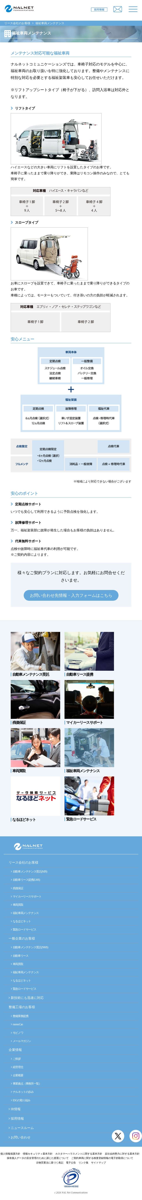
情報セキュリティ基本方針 (38, 1153)
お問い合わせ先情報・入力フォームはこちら (71, 595)
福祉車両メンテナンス (25, 913)
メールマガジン (21, 1041)
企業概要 (17, 1075)
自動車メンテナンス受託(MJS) (29, 871)
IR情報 (16, 1109)
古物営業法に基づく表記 (49, 1162)
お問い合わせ (21, 1137)
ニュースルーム (22, 1128)
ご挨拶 (16, 1058)
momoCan (17, 1024)
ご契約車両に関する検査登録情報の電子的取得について (102, 1158)
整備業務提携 (19, 1016)
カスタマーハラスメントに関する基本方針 (78, 1153)
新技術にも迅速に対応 (26, 997)
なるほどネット (21, 921)
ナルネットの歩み (22, 1091)
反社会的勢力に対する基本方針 (122, 1153)
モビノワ (17, 1032)
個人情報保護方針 (10, 1153)
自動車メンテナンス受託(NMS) (29, 947)
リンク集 (83, 1162)
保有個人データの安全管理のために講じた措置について (38, 1158)
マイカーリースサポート (26, 896)
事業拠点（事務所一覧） (26, 1083)
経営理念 (17, 1067)
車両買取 (17, 904)
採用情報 (17, 1118)
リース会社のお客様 (17, 23)
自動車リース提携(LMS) (25, 879)
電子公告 (71, 1162)
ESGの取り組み (20, 1100)
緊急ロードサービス (23, 929)
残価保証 (17, 888)
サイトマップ (98, 1162)
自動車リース (19, 955)
